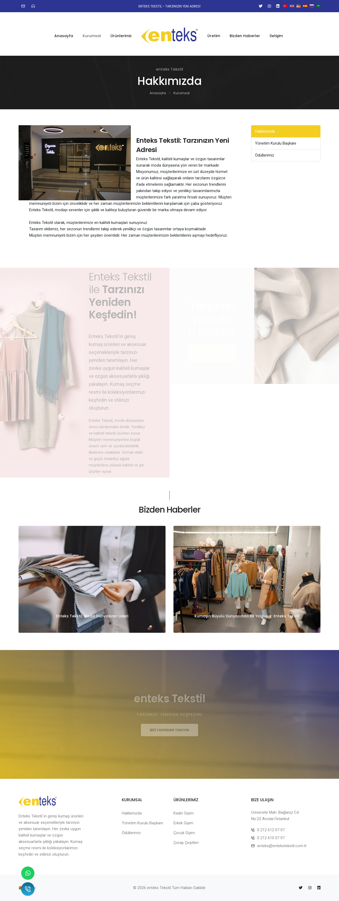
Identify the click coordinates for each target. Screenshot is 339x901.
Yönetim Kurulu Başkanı (275, 143)
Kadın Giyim (183, 813)
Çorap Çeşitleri (186, 842)
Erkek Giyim (183, 823)
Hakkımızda (265, 131)
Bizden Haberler (245, 32)
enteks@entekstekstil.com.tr (282, 845)
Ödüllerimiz (264, 155)
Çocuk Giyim (184, 832)
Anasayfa (63, 32)
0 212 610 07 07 (271, 837)
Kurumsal (92, 32)
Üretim (213, 32)
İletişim (276, 32)
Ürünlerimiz (121, 32)
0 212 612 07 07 (271, 830)
